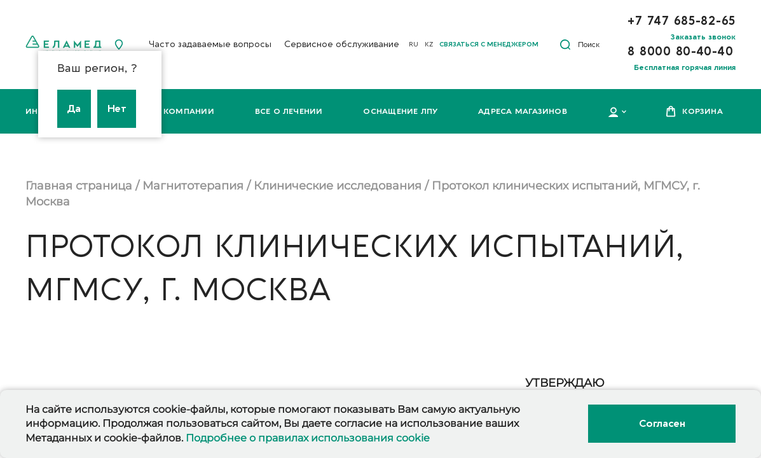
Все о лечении (289, 111)
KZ (429, 44)
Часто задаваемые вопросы (210, 44)
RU (413, 44)
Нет (117, 108)
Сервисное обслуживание (341, 44)
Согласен (662, 423)
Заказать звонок (703, 36)
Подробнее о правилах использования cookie (308, 438)
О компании (184, 111)
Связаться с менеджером (488, 44)
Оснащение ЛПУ (400, 111)
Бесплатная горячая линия (685, 67)
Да (74, 108)
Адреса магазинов (522, 111)
